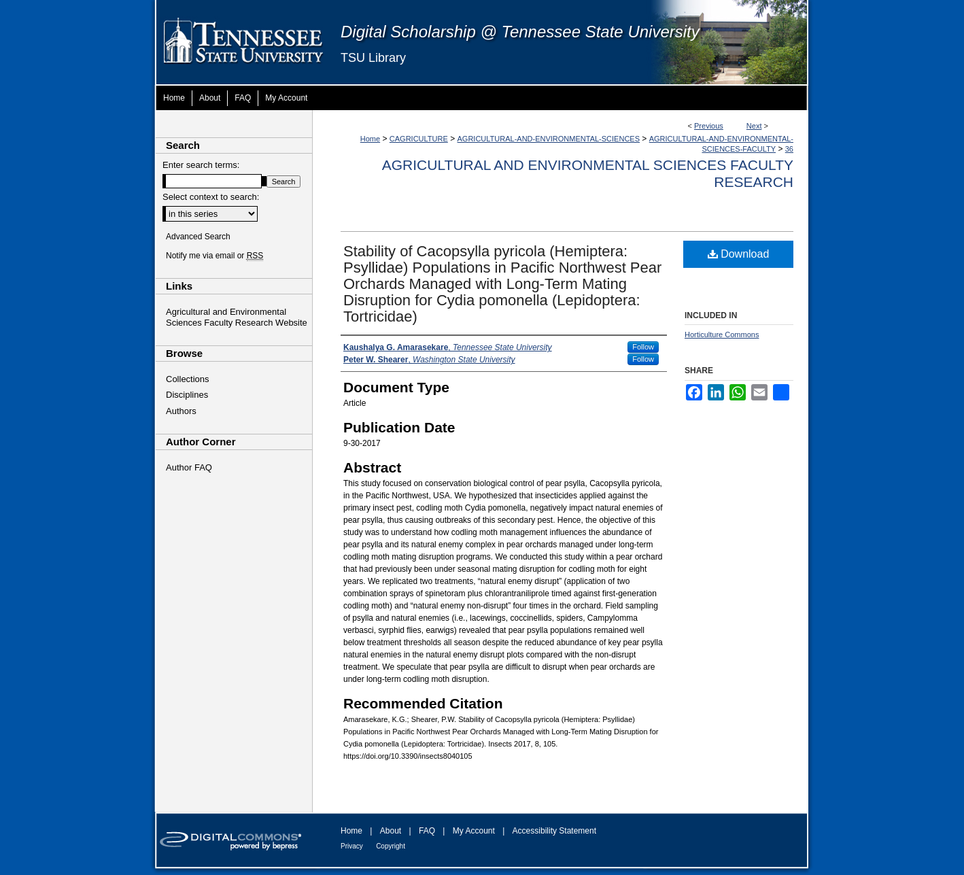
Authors (181, 411)
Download (739, 254)
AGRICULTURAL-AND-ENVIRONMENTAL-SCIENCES (549, 139)
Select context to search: (210, 197)
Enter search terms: (200, 165)
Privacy (352, 846)
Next (754, 126)
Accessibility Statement (554, 831)
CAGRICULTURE (419, 139)
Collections (187, 379)
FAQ (427, 831)
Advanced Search (198, 236)
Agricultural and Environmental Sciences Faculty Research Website (236, 317)
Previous (708, 126)
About (390, 831)
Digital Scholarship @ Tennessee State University (520, 31)
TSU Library (373, 58)
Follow (643, 347)
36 (789, 149)
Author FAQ (189, 467)
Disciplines (187, 395)
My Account (474, 831)
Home (370, 139)
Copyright (390, 846)
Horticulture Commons (722, 334)
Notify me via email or (214, 255)
